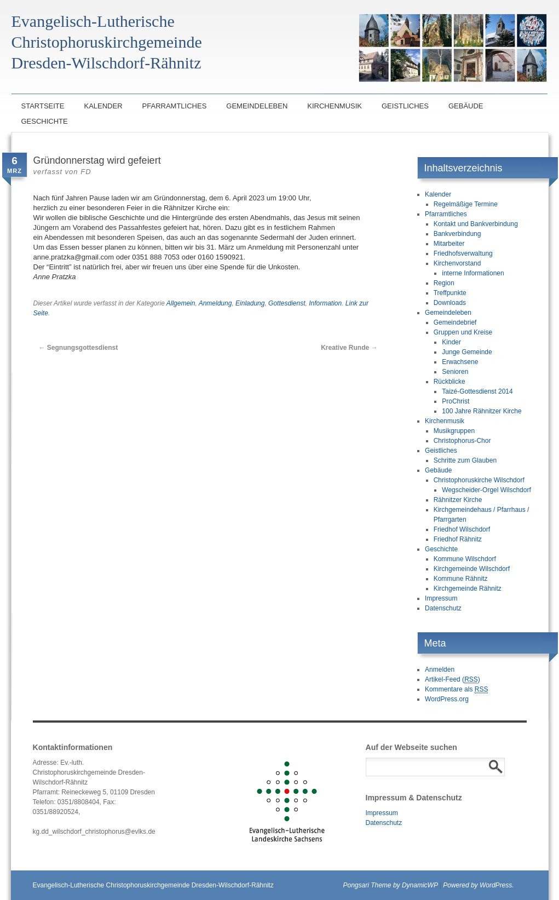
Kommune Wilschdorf (465, 559)
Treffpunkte (450, 293)
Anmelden (439, 669)
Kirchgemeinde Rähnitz (468, 588)
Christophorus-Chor (462, 441)
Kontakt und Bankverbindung (476, 224)
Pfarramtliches (174, 106)
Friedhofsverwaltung (463, 253)
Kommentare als (456, 689)
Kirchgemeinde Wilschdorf (472, 569)
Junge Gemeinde (467, 352)
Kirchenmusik (334, 106)
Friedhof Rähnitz (458, 539)
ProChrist (455, 401)
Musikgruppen (454, 431)
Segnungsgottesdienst (78, 347)
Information (325, 303)
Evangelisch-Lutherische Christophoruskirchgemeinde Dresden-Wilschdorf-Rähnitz (153, 885)
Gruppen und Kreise (463, 332)
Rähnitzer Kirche (458, 500)
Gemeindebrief (455, 322)
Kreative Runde (349, 347)
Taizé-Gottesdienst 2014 (477, 391)
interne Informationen (473, 273)
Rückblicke (449, 381)
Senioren (455, 372)
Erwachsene (460, 362)
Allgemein (180, 303)
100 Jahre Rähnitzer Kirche (481, 411)
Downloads (450, 303)
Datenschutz (443, 608)
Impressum (441, 598)
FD (85, 172)
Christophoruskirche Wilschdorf (479, 480)
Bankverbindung (457, 234)
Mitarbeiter (449, 243)
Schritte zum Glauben (465, 460)
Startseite (43, 106)
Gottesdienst (286, 303)
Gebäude (465, 106)
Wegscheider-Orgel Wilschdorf (486, 490)
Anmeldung (215, 303)
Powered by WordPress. (478, 885)
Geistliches (405, 106)
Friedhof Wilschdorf (462, 529)
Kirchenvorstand (457, 263)
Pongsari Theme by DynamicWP (390, 885)
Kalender (103, 106)
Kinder (451, 342)
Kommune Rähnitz (461, 578)
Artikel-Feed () (452, 680)
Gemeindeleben (256, 106)
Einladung (249, 303)
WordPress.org (447, 699)
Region (444, 283)
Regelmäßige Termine (466, 204)
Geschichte (44, 121)
